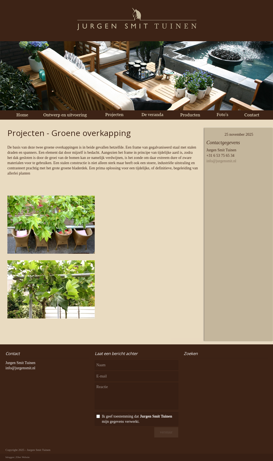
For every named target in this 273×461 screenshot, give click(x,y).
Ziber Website (22, 457)
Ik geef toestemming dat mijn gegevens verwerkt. (137, 419)
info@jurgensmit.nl (221, 161)
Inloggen (9, 457)
